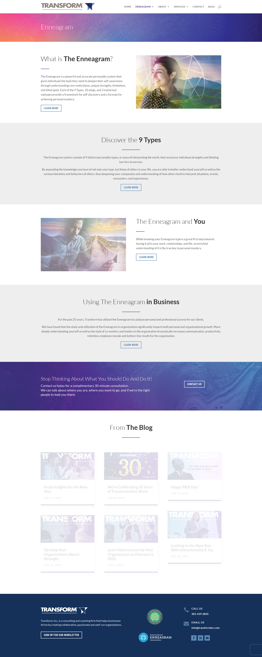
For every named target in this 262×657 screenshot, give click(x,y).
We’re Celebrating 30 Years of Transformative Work (130, 489)
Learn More (51, 108)
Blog (211, 7)
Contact (198, 7)
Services (179, 7)
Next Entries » (213, 580)
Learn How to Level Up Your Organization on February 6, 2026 (130, 554)
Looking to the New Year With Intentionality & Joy (192, 548)
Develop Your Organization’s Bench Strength (62, 554)
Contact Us (194, 384)
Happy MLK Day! (185, 487)
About (162, 7)
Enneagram (143, 7)
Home (127, 7)
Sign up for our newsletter (61, 635)
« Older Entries (49, 580)
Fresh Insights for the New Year (65, 489)
